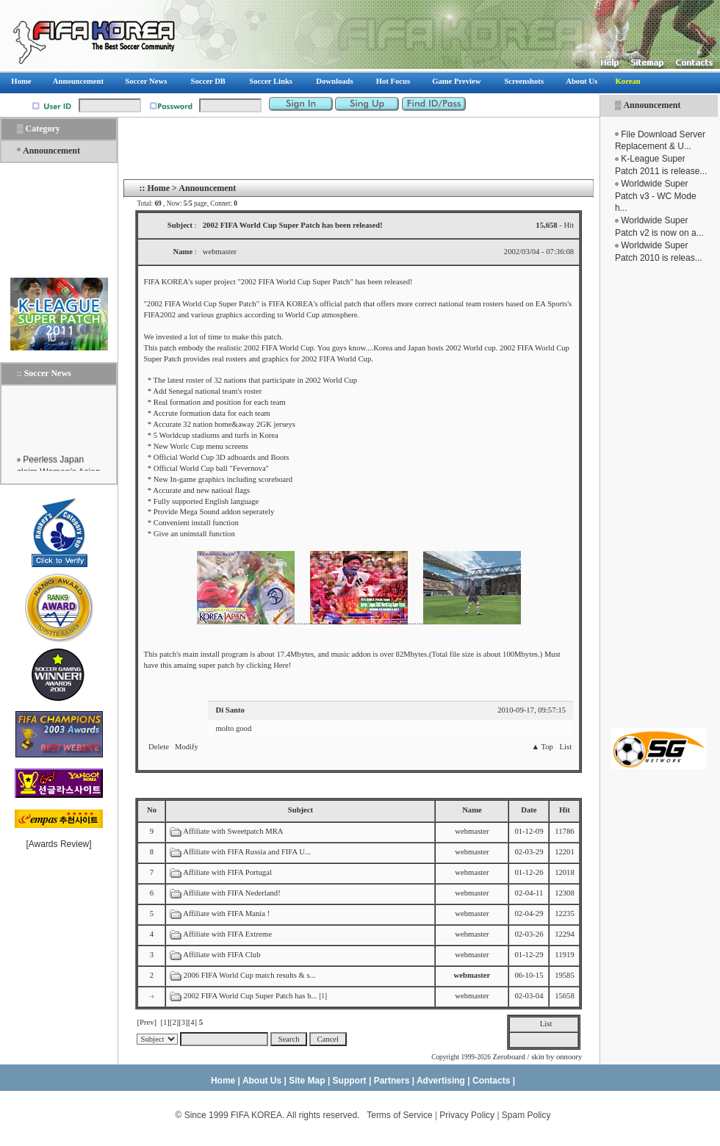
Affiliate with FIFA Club (221, 955)
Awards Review (59, 844)
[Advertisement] (659, 495)
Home (158, 188)
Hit (564, 810)
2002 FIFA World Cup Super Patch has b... (250, 996)
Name (472, 810)
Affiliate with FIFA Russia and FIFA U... (247, 852)
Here (281, 665)
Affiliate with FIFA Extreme (227, 934)
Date (528, 810)
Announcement (651, 105)
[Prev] (146, 1022)
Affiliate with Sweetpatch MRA (233, 831)
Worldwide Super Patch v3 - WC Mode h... (655, 196)
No (151, 810)
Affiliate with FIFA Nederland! (232, 893)
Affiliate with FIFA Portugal (227, 872)
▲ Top (541, 747)
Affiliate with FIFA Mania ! (226, 913)
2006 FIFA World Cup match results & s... (250, 975)
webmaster (472, 831)
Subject (300, 810)
